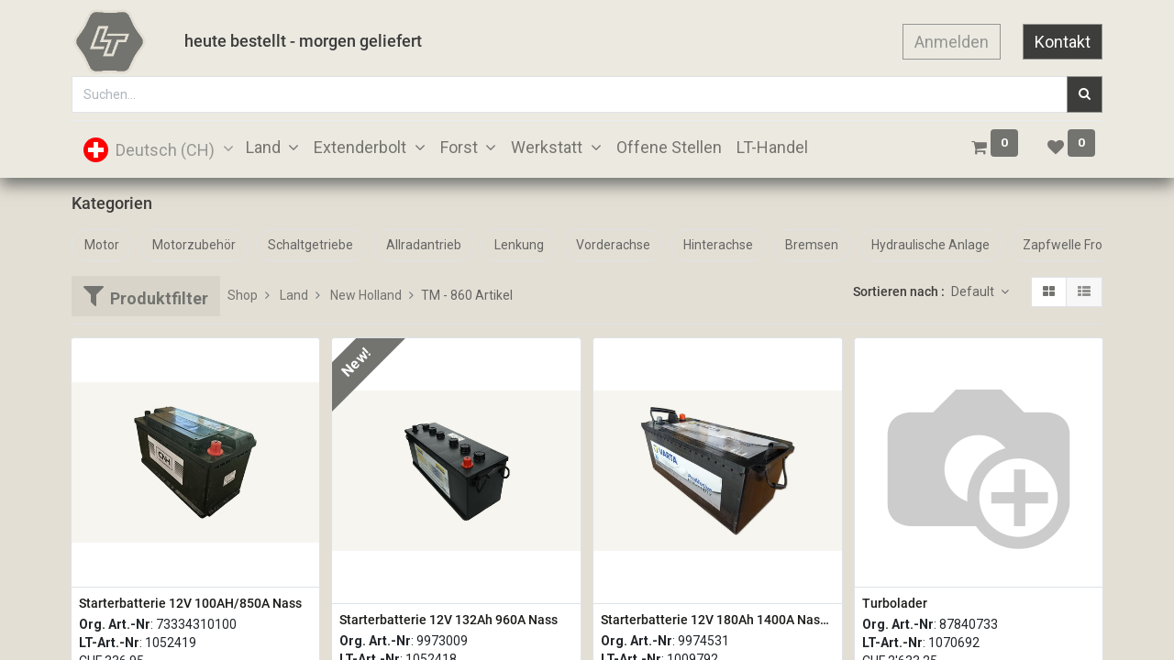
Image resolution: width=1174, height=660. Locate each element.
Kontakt (1063, 41)
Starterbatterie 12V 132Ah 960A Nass (448, 619)
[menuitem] (669, 147)
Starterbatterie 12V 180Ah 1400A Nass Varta (718, 619)
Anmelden (951, 41)
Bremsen (811, 244)
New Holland (366, 295)
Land (294, 295)
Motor (101, 244)
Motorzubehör (194, 244)
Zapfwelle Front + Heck (1089, 244)
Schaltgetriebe (310, 244)
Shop (242, 295)
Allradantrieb (423, 244)
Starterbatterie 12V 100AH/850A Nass (190, 603)
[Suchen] (1084, 94)
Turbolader (894, 603)
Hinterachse (718, 244)
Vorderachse (613, 244)
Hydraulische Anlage (930, 244)
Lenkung (519, 244)
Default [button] (974, 291)
